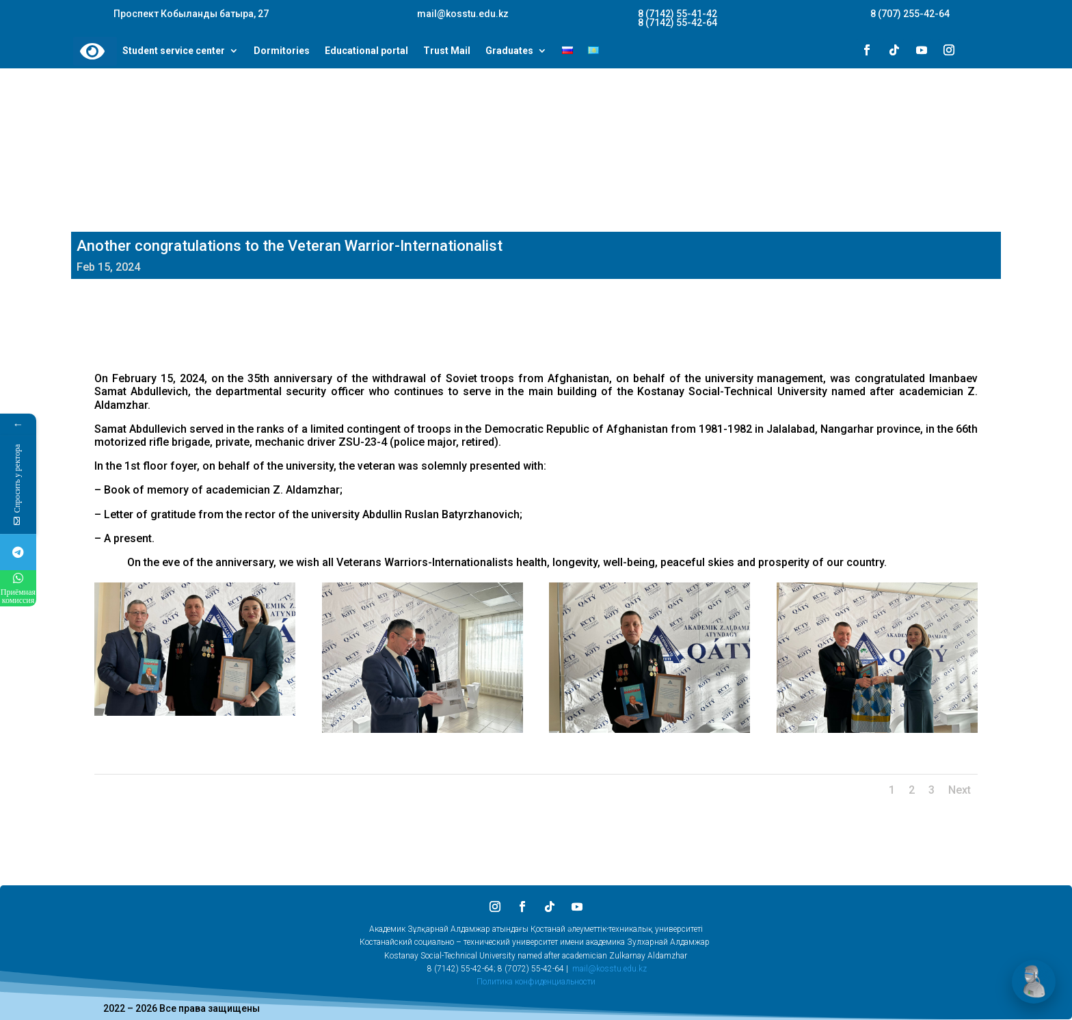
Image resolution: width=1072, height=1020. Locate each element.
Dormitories (282, 51)
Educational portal (366, 51)
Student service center (173, 51)
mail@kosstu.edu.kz (609, 969)
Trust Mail (446, 51)
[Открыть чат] (1034, 982)
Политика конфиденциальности (536, 982)
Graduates (509, 51)
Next (959, 789)
